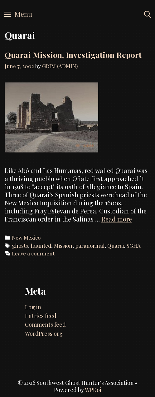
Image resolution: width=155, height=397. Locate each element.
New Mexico (26, 237)
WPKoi (93, 390)
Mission (63, 245)
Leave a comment (33, 253)
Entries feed (40, 316)
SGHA (134, 245)
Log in (33, 307)
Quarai (115, 245)
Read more (116, 219)
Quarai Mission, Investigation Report (73, 54)
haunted (41, 245)
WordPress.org (44, 333)
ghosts (20, 245)
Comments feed (45, 324)
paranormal (89, 245)
